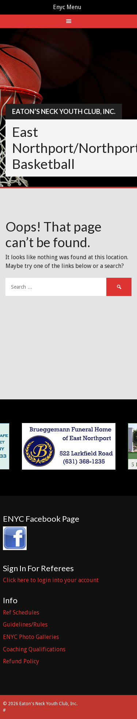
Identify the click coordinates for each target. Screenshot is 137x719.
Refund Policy (21, 661)
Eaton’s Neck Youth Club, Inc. (63, 111)
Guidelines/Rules (25, 624)
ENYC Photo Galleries (31, 636)
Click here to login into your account (51, 580)
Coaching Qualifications (34, 649)
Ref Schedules (21, 612)
